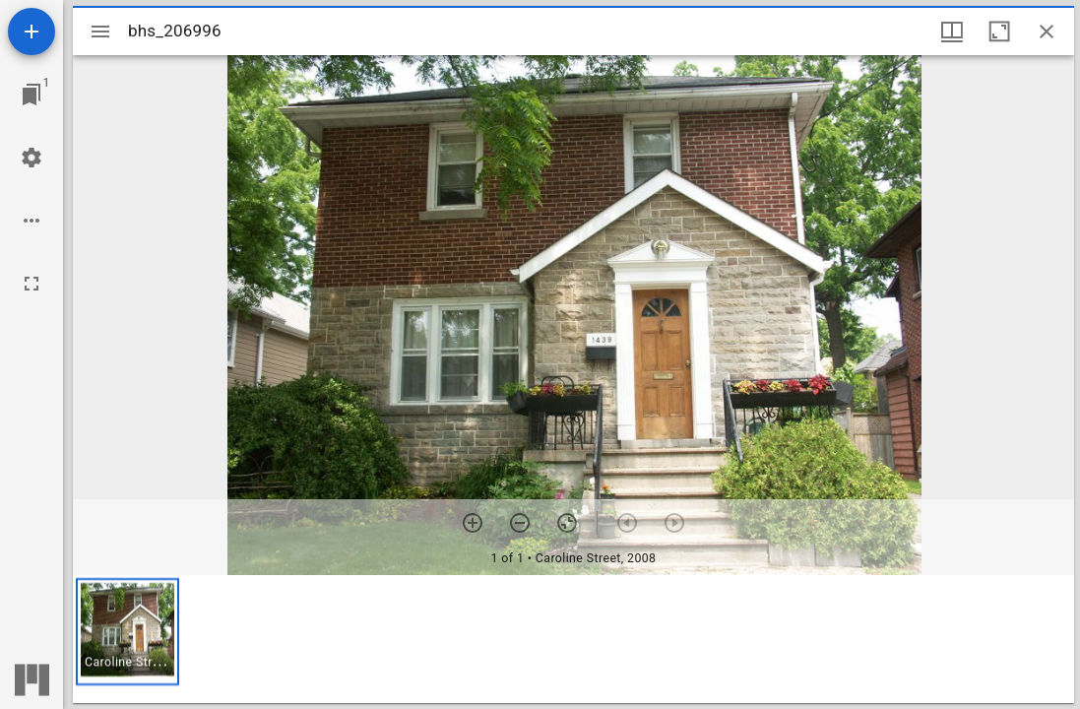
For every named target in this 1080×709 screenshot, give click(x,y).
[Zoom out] (519, 523)
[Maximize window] (999, 31)
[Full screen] (31, 283)
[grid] (573, 639)
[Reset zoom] (567, 523)
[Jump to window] (31, 94)
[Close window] (1046, 31)
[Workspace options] (31, 220)
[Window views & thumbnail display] (952, 31)
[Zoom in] (472, 523)
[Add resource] (31, 31)
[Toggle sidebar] (100, 31)
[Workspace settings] (31, 157)
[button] (127, 631)
